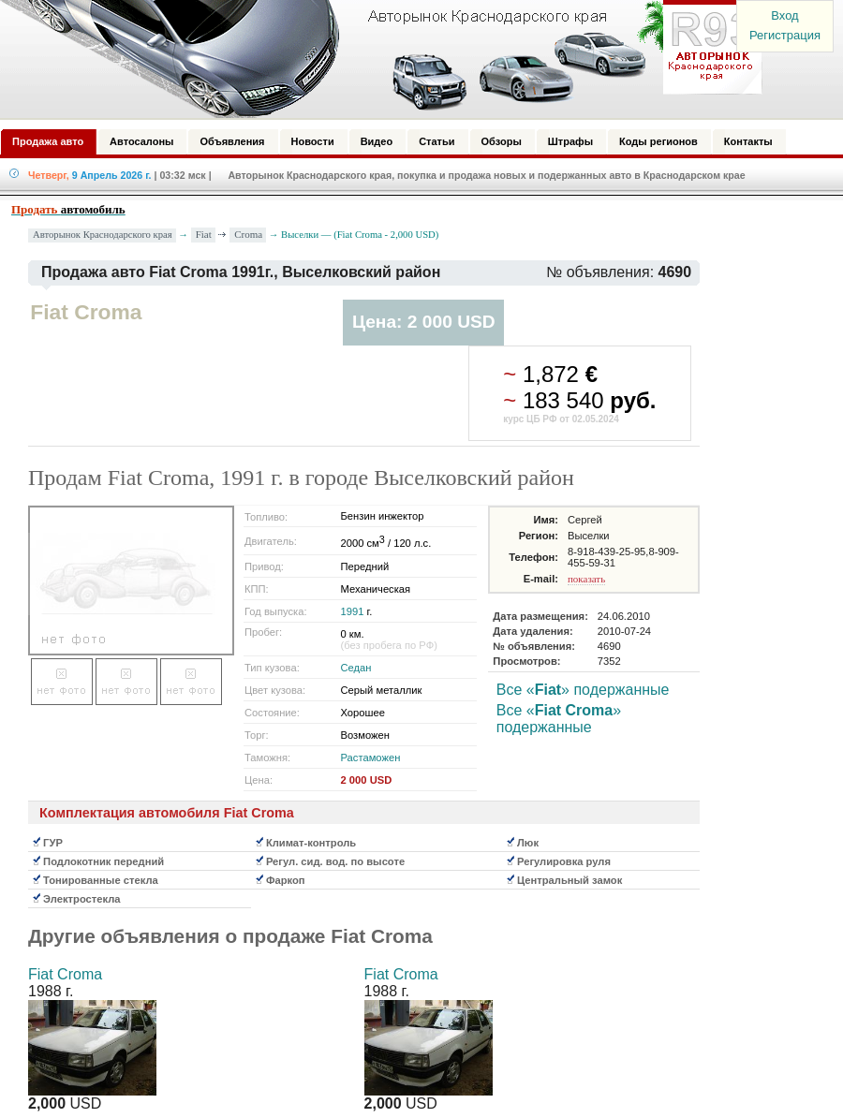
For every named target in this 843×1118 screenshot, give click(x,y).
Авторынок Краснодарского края (102, 234)
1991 (352, 611)
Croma (248, 234)
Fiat (204, 234)
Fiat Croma (65, 974)
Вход (784, 15)
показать (586, 578)
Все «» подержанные (583, 690)
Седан (356, 667)
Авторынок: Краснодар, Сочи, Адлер (374, 59)
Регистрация (785, 35)
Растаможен (371, 757)
